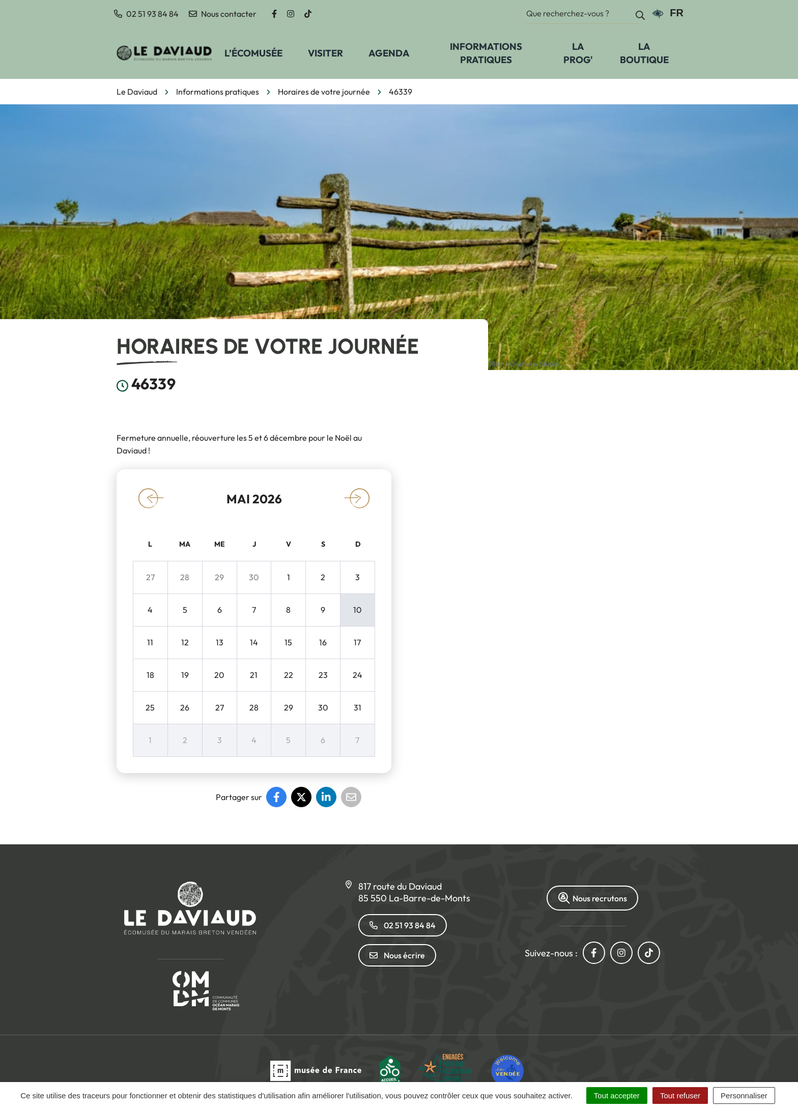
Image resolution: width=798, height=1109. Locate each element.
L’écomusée (253, 53)
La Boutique (644, 53)
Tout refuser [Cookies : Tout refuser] (680, 1095)
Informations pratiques (486, 53)
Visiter (325, 53)
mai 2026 (254, 498)
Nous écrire (397, 955)
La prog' (578, 53)
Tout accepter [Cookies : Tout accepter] (617, 1095)
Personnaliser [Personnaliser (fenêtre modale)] (744, 1095)
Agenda (389, 53)
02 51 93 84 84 (402, 925)
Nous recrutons (592, 898)
